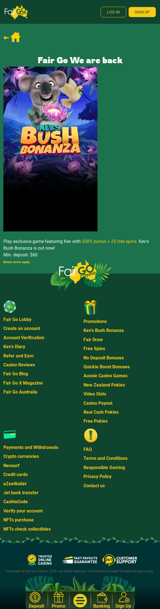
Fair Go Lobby (17, 319)
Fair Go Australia (20, 392)
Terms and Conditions (105, 458)
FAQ (88, 449)
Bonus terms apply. (16, 262)
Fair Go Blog (15, 373)
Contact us (94, 485)
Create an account (21, 328)
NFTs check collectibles (27, 529)
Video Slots (95, 394)
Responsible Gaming (104, 467)
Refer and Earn (18, 356)
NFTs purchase (18, 520)
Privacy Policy (98, 476)
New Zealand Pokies (104, 385)
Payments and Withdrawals (30, 447)
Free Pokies (96, 421)
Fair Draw (93, 339)
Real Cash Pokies (101, 412)
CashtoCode (15, 501)
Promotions (95, 321)
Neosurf (11, 465)
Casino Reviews (19, 364)
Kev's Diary (14, 346)
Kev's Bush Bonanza (104, 330)
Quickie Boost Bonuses (107, 366)
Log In (113, 12)
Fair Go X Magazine (23, 383)
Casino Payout (98, 403)
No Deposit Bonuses (104, 357)
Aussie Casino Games (105, 375)
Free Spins (94, 348)
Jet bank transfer (20, 492)
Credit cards (15, 474)
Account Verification (23, 337)
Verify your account (23, 511)
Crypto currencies (21, 456)
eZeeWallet (14, 483)
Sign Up (142, 12)
